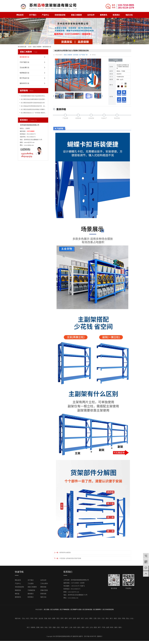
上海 (70, 627)
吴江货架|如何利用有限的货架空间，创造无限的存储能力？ (34, 106)
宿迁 (57, 618)
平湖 (103, 627)
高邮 (54, 627)
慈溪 (95, 627)
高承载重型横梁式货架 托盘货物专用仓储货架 (34, 96)
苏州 (62, 618)
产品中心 (45, 15)
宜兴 (99, 618)
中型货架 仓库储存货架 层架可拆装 (70, 558)
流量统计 (99, 636)
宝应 (50, 627)
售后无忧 (117, 118)
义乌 (91, 627)
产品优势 (65, 118)
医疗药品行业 (24, 78)
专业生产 (104, 118)
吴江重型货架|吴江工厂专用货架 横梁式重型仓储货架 (34, 112)
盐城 (74, 618)
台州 (87, 627)
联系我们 (116, 15)
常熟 (123, 618)
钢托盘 (17, 593)
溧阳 (90, 618)
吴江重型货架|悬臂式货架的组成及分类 (33, 102)
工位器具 (31, 583)
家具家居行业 (47, 46)
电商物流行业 (24, 73)
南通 (53, 618)
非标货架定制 (60, 15)
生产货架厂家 (83, 55)
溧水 (107, 618)
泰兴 (41, 627)
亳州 (119, 627)
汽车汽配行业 (24, 62)
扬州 (78, 618)
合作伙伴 (90, 15)
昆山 (127, 618)
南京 (49, 618)
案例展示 (31, 593)
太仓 (131, 618)
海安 (115, 618)
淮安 (35, 618)
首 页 (30, 46)
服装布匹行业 (24, 83)
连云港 (41, 618)
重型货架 (43, 587)
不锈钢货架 (31, 590)
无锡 (45, 618)
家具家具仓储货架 (65, 552)
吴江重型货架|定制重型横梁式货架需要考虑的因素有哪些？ (34, 99)
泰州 (66, 618)
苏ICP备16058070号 (90, 636)
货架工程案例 (76, 15)
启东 (119, 618)
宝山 (23, 618)
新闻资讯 (103, 15)
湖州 (83, 627)
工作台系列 (44, 583)
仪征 (58, 627)
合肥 (107, 627)
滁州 (115, 627)
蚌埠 (111, 627)
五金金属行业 (24, 67)
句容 (62, 627)
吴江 (28, 627)
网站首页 (20, 15)
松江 (27, 618)
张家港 (33, 627)
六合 (103, 618)
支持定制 (91, 118)
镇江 (82, 618)
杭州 (74, 627)
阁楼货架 (18, 590)
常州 (31, 618)
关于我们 (32, 15)
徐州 (70, 618)
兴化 (46, 627)
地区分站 (129, 15)
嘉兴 (78, 627)
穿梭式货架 (44, 590)
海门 (111, 618)
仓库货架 (75, 55)
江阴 (94, 618)
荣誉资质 (43, 593)
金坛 (86, 618)
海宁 (99, 627)
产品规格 (115, 60)
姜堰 (37, 627)
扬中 (66, 627)
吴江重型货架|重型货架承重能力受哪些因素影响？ (34, 109)
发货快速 (78, 118)
